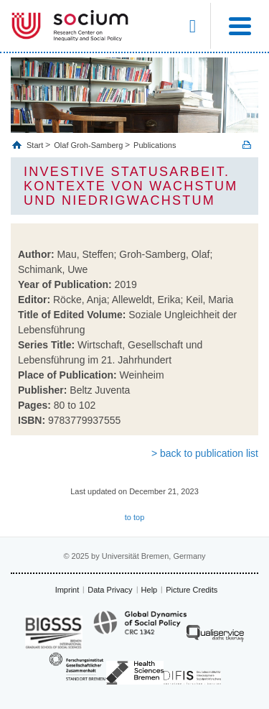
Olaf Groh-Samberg (88, 145)
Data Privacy (110, 589)
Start (36, 145)
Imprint (67, 589)
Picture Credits (191, 589)
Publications (154, 145)
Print (246, 145)
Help (149, 589)
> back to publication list (204, 453)
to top (135, 517)
